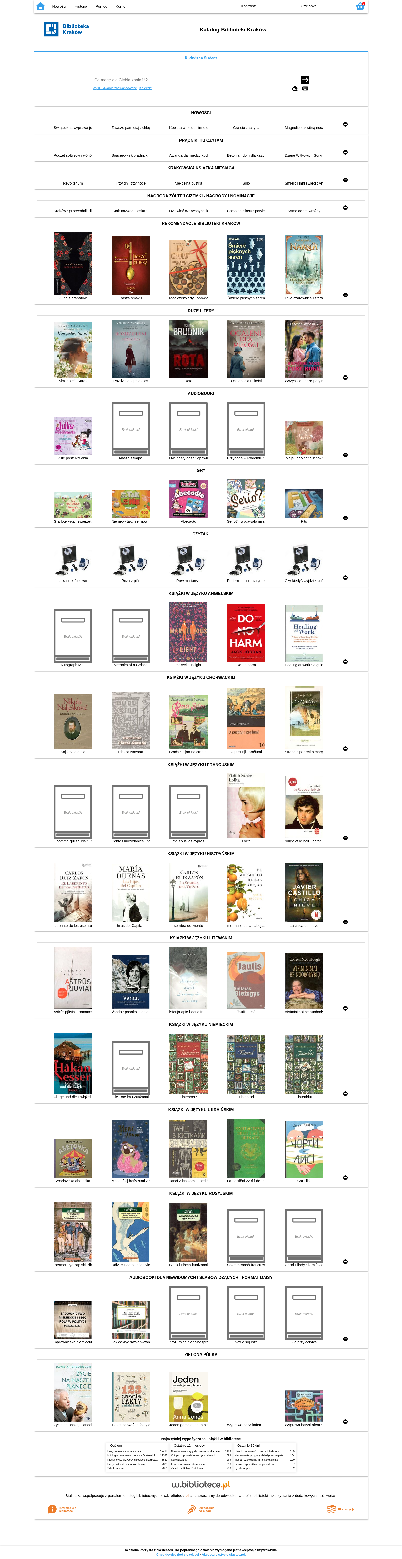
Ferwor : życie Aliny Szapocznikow (254, 1464)
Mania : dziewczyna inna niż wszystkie (256, 1459)
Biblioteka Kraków (201, 57)
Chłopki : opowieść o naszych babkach (193, 1455)
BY (292, 6)
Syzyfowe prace (244, 1468)
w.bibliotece (176, 1495)
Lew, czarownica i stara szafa (124, 1451)
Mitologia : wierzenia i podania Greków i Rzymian (135, 1455)
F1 (330, 6)
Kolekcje (145, 88)
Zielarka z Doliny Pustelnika (187, 1468)
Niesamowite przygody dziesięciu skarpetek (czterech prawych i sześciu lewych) (153, 1459)
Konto (120, 6)
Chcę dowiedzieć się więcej (177, 1554)
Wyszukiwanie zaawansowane (115, 88)
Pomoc (101, 6)
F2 (342, 6)
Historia (81, 6)
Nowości (59, 6)
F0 (321, 6)
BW (272, 6)
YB (282, 6)
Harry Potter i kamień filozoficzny (126, 1464)
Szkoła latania (115, 1468)
